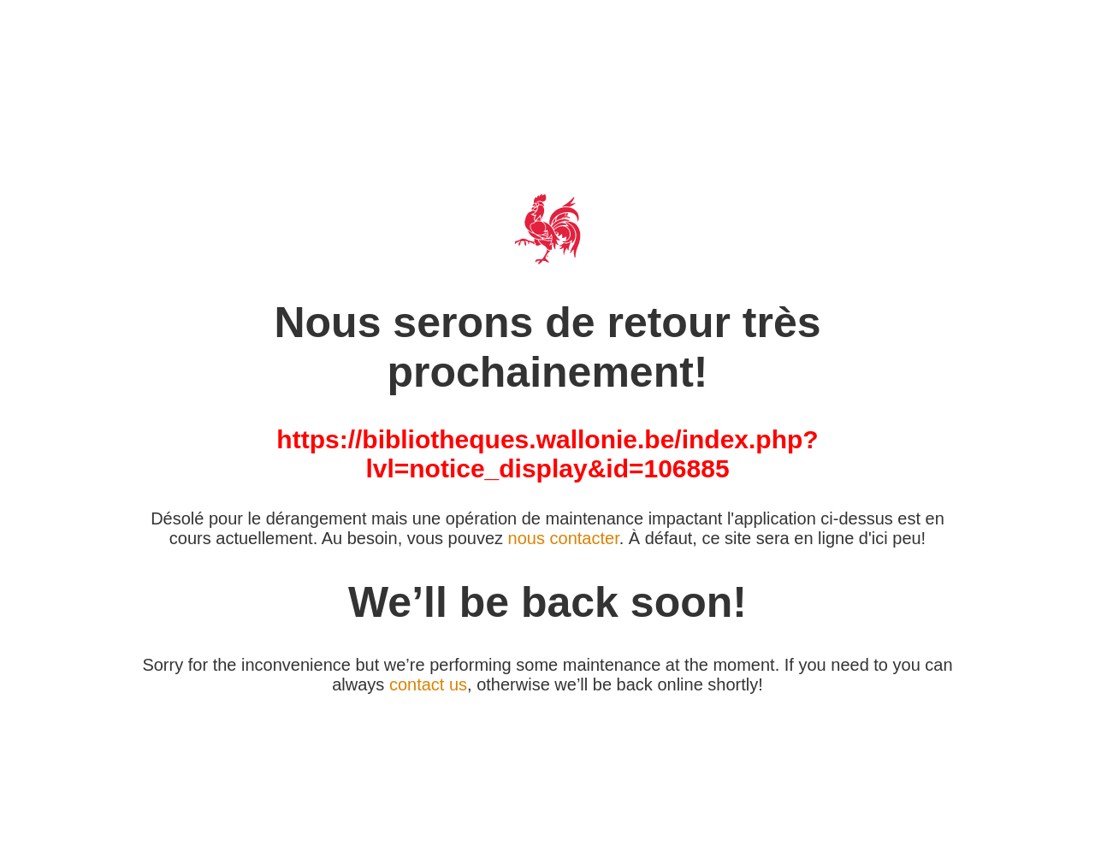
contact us (428, 684)
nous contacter (563, 538)
